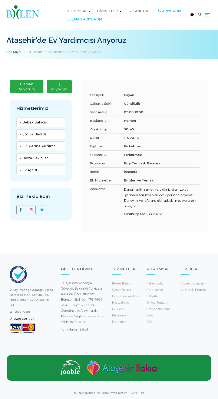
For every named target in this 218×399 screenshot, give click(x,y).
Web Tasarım (119, 393)
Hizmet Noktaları (158, 309)
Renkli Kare (138, 393)
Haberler (152, 296)
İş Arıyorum (59, 86)
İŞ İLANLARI (138, 11)
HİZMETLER (107, 11)
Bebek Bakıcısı (122, 283)
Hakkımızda (154, 283)
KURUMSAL (77, 11)
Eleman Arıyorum (27, 86)
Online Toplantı (157, 302)
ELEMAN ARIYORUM (84, 19)
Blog (149, 315)
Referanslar (154, 290)
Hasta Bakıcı (120, 302)
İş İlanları (35, 52)
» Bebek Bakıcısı (34, 122)
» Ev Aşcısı (28, 170)
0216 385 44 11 (25, 318)
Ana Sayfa (13, 52)
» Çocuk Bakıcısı (33, 134)
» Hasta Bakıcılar (34, 158)
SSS (149, 322)
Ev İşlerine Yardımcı (126, 296)
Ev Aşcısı (118, 309)
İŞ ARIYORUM (169, 11)
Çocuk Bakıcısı (122, 290)
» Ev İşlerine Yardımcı (38, 146)
